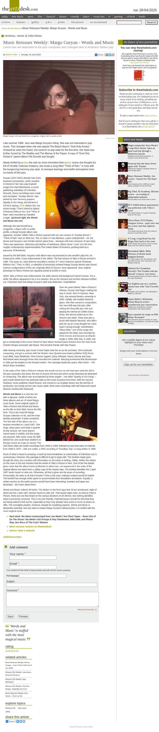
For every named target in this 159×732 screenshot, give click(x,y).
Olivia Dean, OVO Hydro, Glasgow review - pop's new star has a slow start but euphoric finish (143, 224)
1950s (7, 712)
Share (99, 55)
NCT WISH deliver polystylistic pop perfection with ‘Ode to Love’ (143, 208)
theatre (63, 16)
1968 (21, 205)
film (39, 16)
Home (4, 28)
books (142, 16)
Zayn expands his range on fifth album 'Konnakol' (143, 315)
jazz (69, 162)
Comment (11, 590)
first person (77, 22)
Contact (72, 726)
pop (25, 162)
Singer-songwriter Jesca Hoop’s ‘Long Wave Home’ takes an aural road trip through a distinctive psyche (143, 149)
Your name (16, 554)
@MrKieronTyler (12, 537)
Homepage (12, 575)
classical (50, 16)
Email (13, 563)
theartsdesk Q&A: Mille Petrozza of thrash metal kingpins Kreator (139, 254)
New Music (15, 28)
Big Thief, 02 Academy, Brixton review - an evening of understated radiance (143, 194)
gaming (118, 16)
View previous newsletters (138, 375)
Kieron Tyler (12, 54)
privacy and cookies (85, 726)
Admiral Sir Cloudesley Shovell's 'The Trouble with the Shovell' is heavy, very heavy (143, 271)
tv (109, 16)
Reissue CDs (10, 708)
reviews (6, 22)
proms (61, 22)
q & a (48, 22)
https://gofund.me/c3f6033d (139, 63)
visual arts (98, 16)
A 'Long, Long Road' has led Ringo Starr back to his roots (141, 240)
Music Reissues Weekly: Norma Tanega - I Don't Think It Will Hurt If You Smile (18, 665)
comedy (74, 16)
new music (18, 16)
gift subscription (147, 127)
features (20, 22)
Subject (10, 581)
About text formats (85, 609)
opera (31, 16)
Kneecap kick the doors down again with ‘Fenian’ (142, 165)
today (5, 16)
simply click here (151, 116)
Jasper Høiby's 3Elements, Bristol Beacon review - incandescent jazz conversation (142, 302)
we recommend (98, 22)
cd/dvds (130, 16)
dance (86, 16)
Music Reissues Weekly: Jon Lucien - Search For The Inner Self (142, 179)
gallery (35, 22)
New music (22, 708)
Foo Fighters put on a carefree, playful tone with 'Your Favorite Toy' (143, 286)
